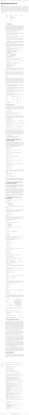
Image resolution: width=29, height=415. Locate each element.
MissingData (9, 364)
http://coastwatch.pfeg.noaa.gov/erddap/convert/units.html (10, 370)
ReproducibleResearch (17, 364)
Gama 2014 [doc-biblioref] (12, 130)
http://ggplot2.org (7, 395)
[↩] (13, 369)
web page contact (16, 413)
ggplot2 (15, 362)
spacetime (17, 362)
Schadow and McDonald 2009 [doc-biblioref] (13, 185)
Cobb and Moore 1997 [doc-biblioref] (12, 25)
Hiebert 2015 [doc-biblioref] (18, 145)
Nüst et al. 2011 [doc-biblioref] (7, 350)
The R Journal (3, 0)
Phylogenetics (14, 364)
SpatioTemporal (21, 364)
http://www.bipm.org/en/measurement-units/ (9, 367)
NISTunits (11, 362)
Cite (1, 12)
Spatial (19, 364)
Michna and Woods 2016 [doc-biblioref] (18, 349)
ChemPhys (6, 364)
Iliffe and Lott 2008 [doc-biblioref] (8, 46)
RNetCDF (19, 362)
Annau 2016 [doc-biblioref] (10, 349)
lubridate (6, 362)
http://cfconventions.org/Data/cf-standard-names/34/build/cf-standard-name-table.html (13, 371)
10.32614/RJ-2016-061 (21, 15)
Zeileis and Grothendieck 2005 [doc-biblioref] (10, 339)
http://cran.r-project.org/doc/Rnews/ (9, 387)
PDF (3, 12)
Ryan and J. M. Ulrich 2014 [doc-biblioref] (20, 339)
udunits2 (12, 362)
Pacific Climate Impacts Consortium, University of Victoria (12, 18)
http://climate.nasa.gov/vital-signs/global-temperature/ (11, 366)
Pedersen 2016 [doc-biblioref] (17, 296)
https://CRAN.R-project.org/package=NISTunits (9, 377)
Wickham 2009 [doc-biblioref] (13, 295)
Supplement (5, 12)
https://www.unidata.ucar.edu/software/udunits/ (9, 369)
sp (7, 362)
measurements (9, 362)
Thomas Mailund (7, 16)
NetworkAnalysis (11, 364)
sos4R (20, 362)
